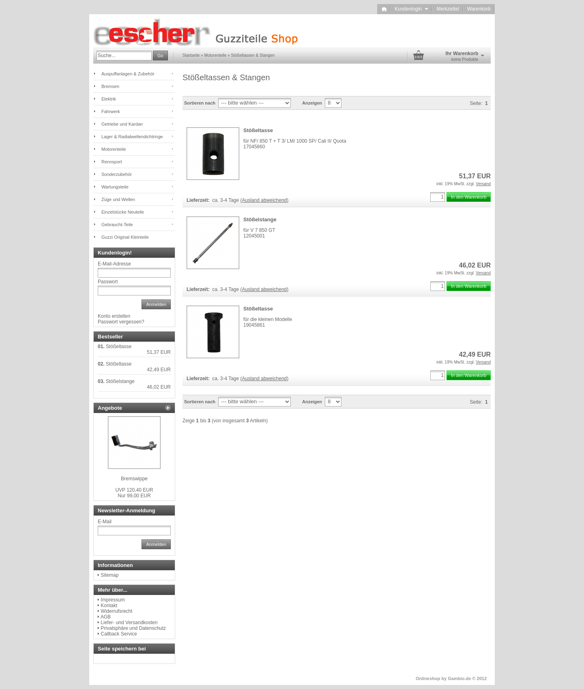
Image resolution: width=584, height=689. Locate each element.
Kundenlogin (411, 9)
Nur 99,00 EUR (134, 493)
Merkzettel (447, 9)
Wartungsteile (115, 186)
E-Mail (105, 521)
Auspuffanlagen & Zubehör (128, 73)
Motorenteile (113, 149)
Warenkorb (479, 9)
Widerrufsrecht (116, 611)
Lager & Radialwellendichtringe (132, 136)
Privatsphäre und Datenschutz (133, 628)
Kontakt (109, 605)
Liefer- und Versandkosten (129, 622)
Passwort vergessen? (121, 322)
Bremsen (110, 86)
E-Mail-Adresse (114, 264)
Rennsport (111, 161)
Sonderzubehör (116, 174)
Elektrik (108, 98)
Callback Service (119, 634)
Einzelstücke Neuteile (122, 212)
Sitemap (109, 575)
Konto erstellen (114, 316)
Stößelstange (260, 219)
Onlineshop (428, 678)
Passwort (108, 282)
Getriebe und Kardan (122, 124)
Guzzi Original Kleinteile (125, 237)
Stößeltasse (258, 130)
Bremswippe (134, 478)
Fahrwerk (110, 111)
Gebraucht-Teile (117, 224)
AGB (106, 617)
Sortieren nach (199, 103)
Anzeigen (312, 103)
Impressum (113, 600)
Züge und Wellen (118, 199)
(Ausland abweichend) (264, 200)
